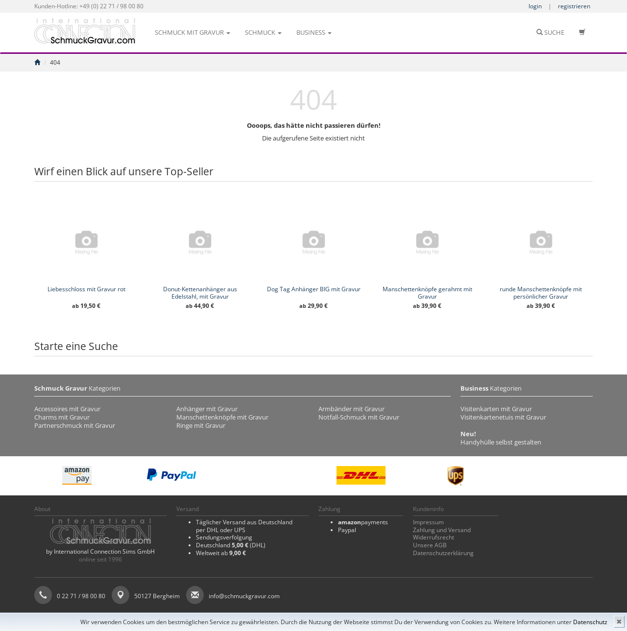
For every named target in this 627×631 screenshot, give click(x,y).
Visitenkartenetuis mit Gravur (503, 417)
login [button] (535, 6)
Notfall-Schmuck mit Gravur (358, 417)
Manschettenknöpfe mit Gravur (222, 417)
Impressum (428, 522)
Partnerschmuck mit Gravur (74, 425)
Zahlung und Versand (442, 530)
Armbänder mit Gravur (351, 408)
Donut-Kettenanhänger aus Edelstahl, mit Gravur (200, 293)
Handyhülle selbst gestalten (500, 442)
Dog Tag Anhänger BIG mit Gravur (314, 289)
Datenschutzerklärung (443, 553)
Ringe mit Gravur (200, 425)
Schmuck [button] (263, 32)
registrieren (574, 6)
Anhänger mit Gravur (207, 408)
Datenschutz (590, 622)
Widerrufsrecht (433, 537)
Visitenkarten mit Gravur (496, 408)
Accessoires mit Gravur (67, 408)
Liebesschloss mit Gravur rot (86, 289)
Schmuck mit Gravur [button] (192, 32)
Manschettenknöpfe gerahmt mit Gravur (427, 293)
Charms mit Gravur (62, 417)
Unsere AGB (430, 545)
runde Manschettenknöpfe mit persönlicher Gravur (541, 293)
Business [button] (314, 32)
